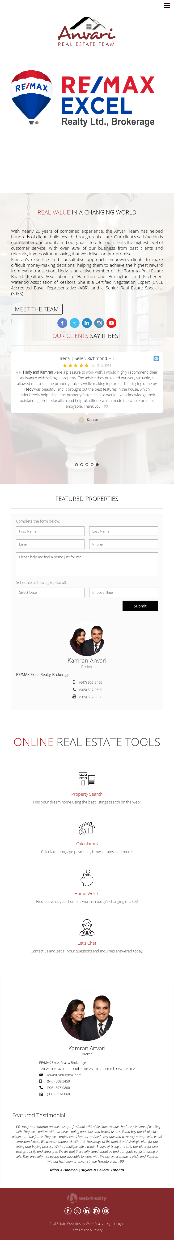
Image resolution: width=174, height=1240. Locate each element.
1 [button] (76, 464)
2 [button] (81, 464)
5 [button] (97, 464)
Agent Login (115, 1223)
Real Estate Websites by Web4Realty (76, 1223)
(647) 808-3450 (90, 682)
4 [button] (92, 464)
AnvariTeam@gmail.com (64, 1075)
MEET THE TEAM (37, 309)
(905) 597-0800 (90, 689)
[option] (87, 407)
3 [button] (86, 464)
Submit (140, 606)
